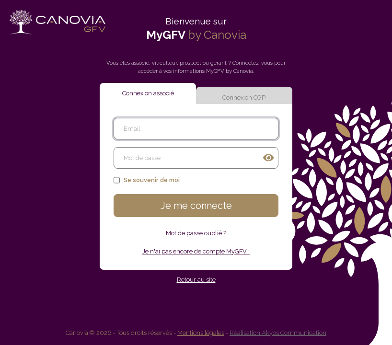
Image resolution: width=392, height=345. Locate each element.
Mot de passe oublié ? (196, 233)
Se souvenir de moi (147, 180)
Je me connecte (196, 205)
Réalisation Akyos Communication (278, 332)
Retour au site (196, 279)
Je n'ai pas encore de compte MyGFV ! (196, 251)
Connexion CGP (243, 97)
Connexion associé (148, 93)
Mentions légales (200, 332)
